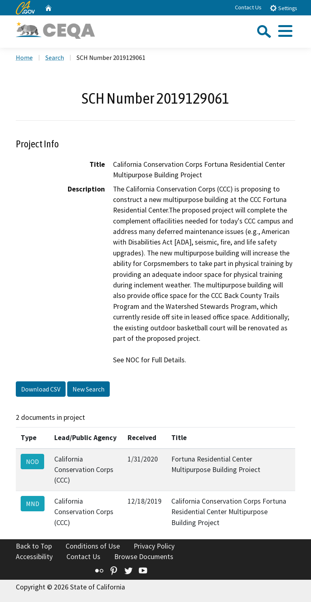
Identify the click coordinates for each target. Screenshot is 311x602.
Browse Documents (143, 556)
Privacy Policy (154, 546)
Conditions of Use (93, 546)
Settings (283, 8)
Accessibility (34, 556)
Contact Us (248, 7)
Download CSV (40, 389)
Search (54, 57)
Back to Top (34, 546)
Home (24, 57)
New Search (88, 389)
